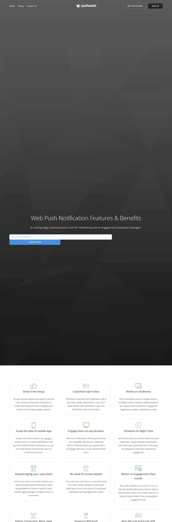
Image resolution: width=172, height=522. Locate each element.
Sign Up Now (137, 239)
